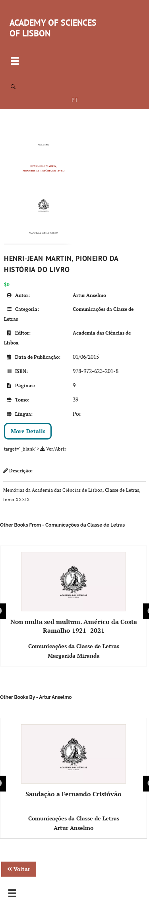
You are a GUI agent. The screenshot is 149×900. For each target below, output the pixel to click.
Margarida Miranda (74, 655)
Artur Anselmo (89, 295)
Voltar (18, 869)
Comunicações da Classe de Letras (73, 646)
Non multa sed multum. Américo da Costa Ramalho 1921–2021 (73, 593)
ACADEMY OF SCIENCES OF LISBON (53, 28)
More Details (28, 431)
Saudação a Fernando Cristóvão (73, 761)
